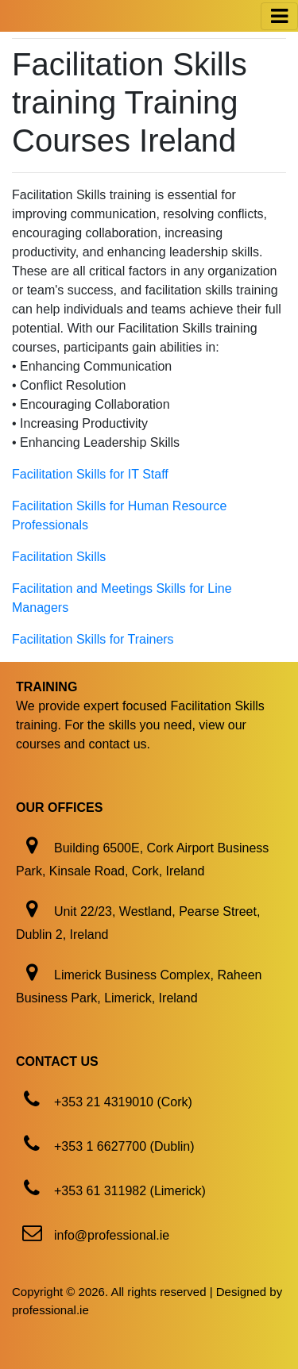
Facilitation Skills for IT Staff (90, 474)
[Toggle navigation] (279, 16)
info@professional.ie (111, 1235)
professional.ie (50, 1310)
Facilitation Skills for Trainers (93, 639)
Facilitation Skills (59, 556)
